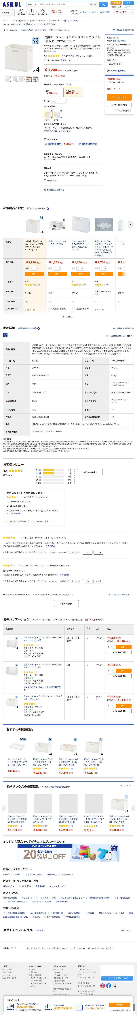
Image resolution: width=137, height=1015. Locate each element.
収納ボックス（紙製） (34, 874)
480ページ (57, 431)
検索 (103, 4)
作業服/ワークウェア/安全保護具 (46, 917)
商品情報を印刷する (123, 30)
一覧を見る (40, 930)
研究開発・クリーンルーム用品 (111, 913)
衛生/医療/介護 (62, 901)
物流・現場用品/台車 (38, 913)
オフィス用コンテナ (58, 886)
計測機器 (90, 913)
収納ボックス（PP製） (70, 21)
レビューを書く (84, 56)
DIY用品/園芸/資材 (72, 917)
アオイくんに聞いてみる (117, 978)
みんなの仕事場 (84, 983)
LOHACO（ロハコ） (85, 969)
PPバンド (95, 948)
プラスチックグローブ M (61, 948)
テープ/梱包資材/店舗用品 (14, 913)
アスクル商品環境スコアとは (119, 336)
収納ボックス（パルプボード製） (60, 874)
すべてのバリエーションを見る (57, 131)
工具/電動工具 (57, 913)
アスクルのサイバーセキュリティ (38, 985)
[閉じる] (133, 996)
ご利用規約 (58, 972)
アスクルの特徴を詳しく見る (119, 1010)
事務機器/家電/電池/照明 (99, 898)
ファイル (25, 898)
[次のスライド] (133, 808)
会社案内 (33, 969)
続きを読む (16, 513)
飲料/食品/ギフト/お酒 (41, 901)
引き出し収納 (25, 886)
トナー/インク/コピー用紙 (45, 898)
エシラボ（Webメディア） (86, 987)
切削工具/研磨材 (74, 913)
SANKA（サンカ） (63, 30)
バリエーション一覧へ (42, 620)
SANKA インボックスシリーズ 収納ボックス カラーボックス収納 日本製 (29, 24)
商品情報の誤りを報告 (29, 328)
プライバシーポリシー (62, 975)
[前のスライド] (4, 808)
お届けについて (9, 972)
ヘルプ (129, 7)
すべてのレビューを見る (119, 594)
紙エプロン (110, 948)
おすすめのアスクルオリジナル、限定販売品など (42, 688)
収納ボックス (54, 21)
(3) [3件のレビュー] (84, 284)
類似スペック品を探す (38, 208)
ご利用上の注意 (60, 981)
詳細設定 (93, 4)
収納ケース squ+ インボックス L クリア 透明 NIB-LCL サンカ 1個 (43, 666)
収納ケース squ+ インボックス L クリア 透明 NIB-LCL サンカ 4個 (43, 638)
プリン (21, 538)
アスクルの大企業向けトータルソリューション (87, 993)
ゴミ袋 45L (81, 948)
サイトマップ (58, 969)
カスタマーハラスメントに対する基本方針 (38, 979)
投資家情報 (34, 972)
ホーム (5, 21)
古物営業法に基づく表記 (62, 985)
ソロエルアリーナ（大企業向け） (87, 974)
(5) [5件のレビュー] (46, 768)
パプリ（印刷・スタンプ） (86, 979)
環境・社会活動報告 (37, 975)
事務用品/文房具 (10, 898)
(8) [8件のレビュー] (37, 704)
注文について (8, 969)
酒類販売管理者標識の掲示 (62, 990)
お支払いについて (10, 975)
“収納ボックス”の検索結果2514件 (56, 787)
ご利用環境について (61, 978)
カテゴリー (7, 13)
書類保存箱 (40, 886)
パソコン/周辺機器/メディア (72, 898)
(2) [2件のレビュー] (39, 284)
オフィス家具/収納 (19, 21)
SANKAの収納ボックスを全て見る (33, 30)
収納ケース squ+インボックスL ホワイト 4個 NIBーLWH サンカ (43, 697)
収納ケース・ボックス (37, 21)
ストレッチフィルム (38, 948)
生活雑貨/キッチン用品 (17, 901)
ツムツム (26, 497)
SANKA (14, 30)
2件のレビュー (8, 475)
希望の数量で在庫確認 (116, 41)
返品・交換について (10, 978)
